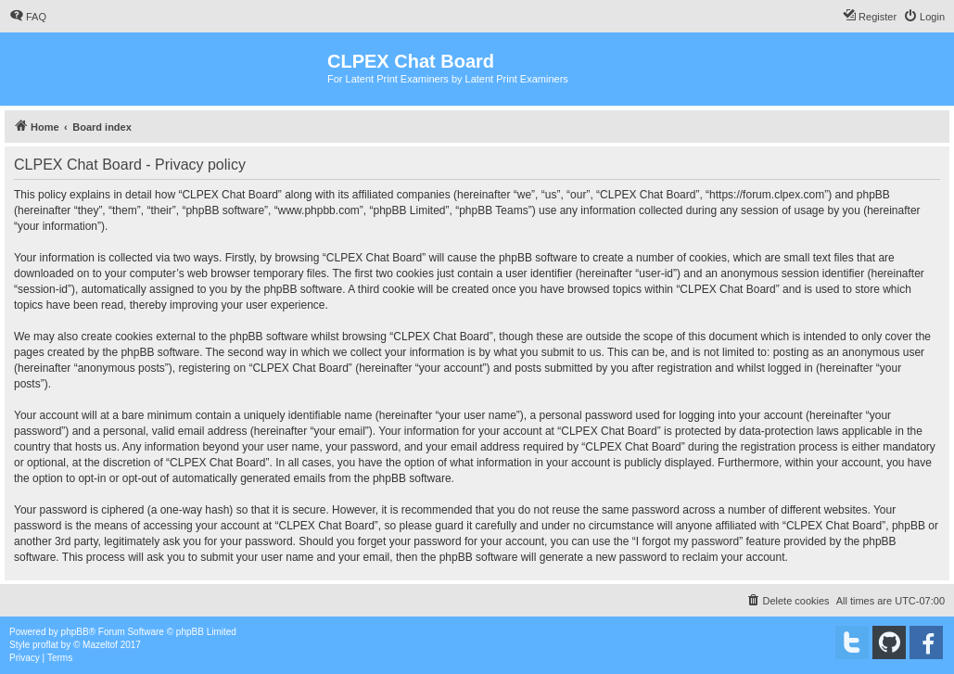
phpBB (75, 632)
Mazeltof (100, 645)
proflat (45, 645)
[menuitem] (27, 17)
